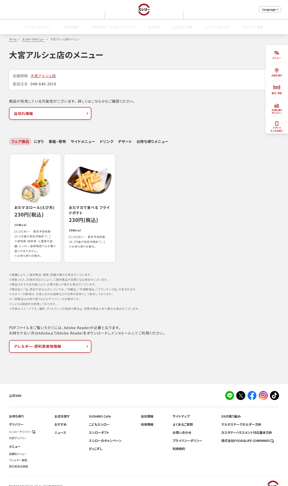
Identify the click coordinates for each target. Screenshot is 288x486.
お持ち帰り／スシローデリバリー (113, 27)
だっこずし (95, 439)
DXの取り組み (231, 406)
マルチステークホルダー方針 (241, 414)
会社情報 (147, 406)
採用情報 (147, 414)
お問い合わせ (182, 422)
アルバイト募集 (252, 27)
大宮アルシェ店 (43, 75)
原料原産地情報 (18, 457)
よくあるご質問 (182, 27)
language (270, 9)
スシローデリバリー (22, 422)
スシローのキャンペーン (105, 431)
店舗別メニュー (18, 444)
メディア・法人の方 (217, 27)
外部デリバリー (18, 428)
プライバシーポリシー (187, 431)
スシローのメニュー (38, 27)
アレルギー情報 (18, 450)
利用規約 (179, 439)
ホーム (13, 39)
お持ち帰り (16, 406)
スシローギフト (99, 422)
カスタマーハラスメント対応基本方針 (246, 422)
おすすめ (154, 27)
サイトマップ (181, 406)
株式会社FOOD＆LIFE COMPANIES (247, 431)
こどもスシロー (99, 414)
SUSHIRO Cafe (100, 406)
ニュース (60, 422)
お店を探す (71, 27)
